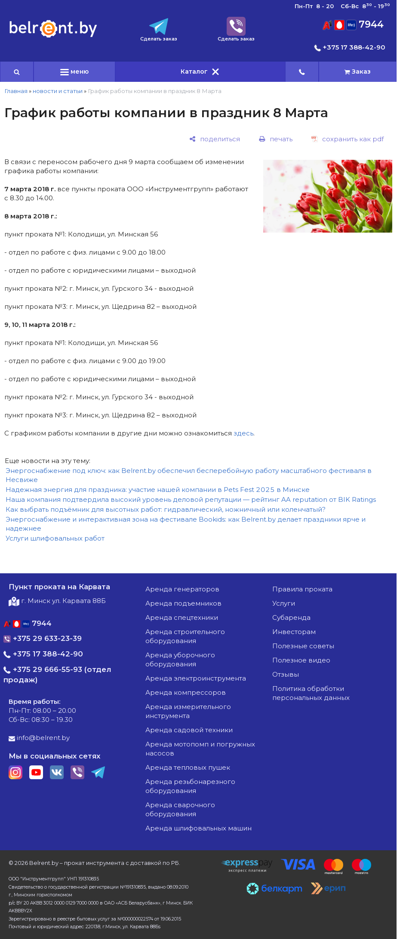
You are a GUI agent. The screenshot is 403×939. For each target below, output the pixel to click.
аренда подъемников (183, 603)
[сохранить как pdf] (347, 139)
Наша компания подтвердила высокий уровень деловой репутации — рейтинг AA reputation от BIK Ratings (191, 499)
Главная (16, 90)
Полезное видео (301, 660)
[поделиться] (215, 139)
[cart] (357, 72)
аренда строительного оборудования (185, 636)
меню (74, 71)
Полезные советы (303, 646)
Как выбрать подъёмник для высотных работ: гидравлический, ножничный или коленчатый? (166, 509)
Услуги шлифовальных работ (55, 538)
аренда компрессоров (185, 692)
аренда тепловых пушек (187, 767)
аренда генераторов (182, 589)
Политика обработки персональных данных (311, 693)
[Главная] (53, 37)
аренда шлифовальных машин (198, 828)
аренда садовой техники (189, 730)
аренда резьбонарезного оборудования (190, 786)
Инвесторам (294, 632)
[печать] (275, 139)
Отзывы (285, 674)
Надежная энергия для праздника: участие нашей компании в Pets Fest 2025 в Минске (158, 489)
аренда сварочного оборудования (180, 809)
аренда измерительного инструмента (188, 711)
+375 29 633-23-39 (42, 638)
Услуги (283, 603)
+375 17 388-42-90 (349, 47)
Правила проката (302, 589)
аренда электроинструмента (195, 678)
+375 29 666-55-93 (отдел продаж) (57, 674)
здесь (243, 433)
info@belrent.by (39, 738)
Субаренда (291, 617)
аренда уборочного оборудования (180, 659)
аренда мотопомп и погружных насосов (200, 748)
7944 (353, 24)
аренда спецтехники (181, 617)
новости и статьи (58, 90)
